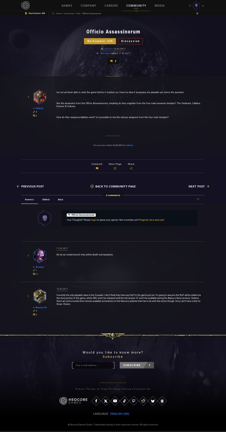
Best (61, 200)
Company (88, 5)
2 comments (113, 196)
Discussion (131, 41)
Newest (29, 200)
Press (79, 390)
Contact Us (142, 390)
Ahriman (105, 54)
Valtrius (108, 49)
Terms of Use (96, 390)
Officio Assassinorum (81, 216)
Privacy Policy (120, 390)
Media (160, 5)
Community (136, 5)
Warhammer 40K (99, 41)
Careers (111, 5)
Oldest (46, 200)
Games (67, 5)
